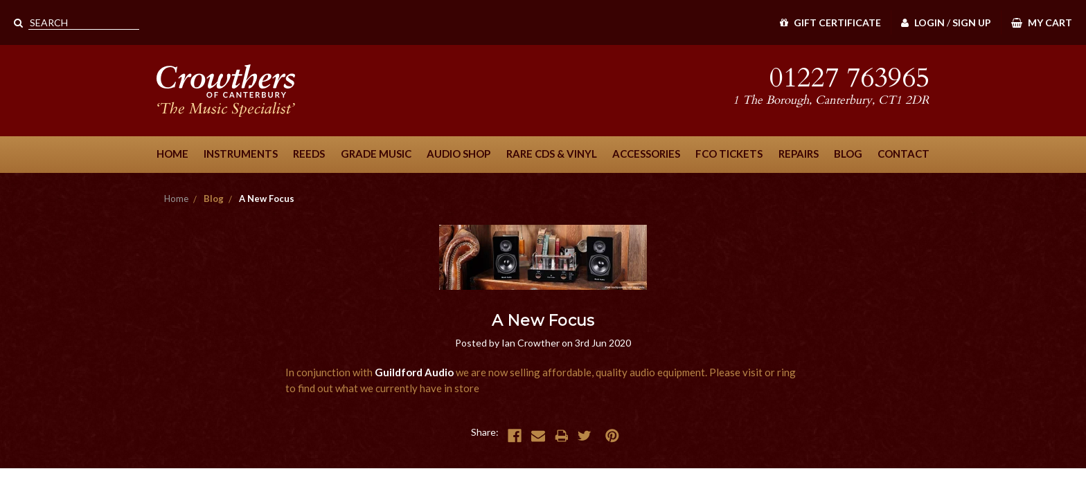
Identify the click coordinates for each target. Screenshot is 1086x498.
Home (172, 153)
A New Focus (266, 198)
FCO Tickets (729, 153)
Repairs (798, 153)
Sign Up (971, 22)
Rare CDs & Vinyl (551, 153)
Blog (848, 153)
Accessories (646, 153)
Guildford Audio (414, 372)
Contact (903, 153)
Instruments (241, 153)
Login (923, 22)
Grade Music (376, 153)
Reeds (309, 153)
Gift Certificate (830, 22)
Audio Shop (458, 153)
